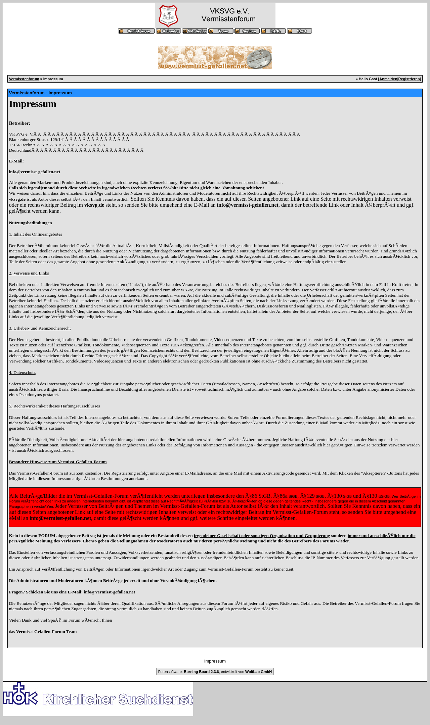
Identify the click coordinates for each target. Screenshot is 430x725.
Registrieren (409, 79)
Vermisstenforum (24, 79)
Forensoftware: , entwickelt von (215, 672)
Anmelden (388, 79)
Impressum (215, 661)
